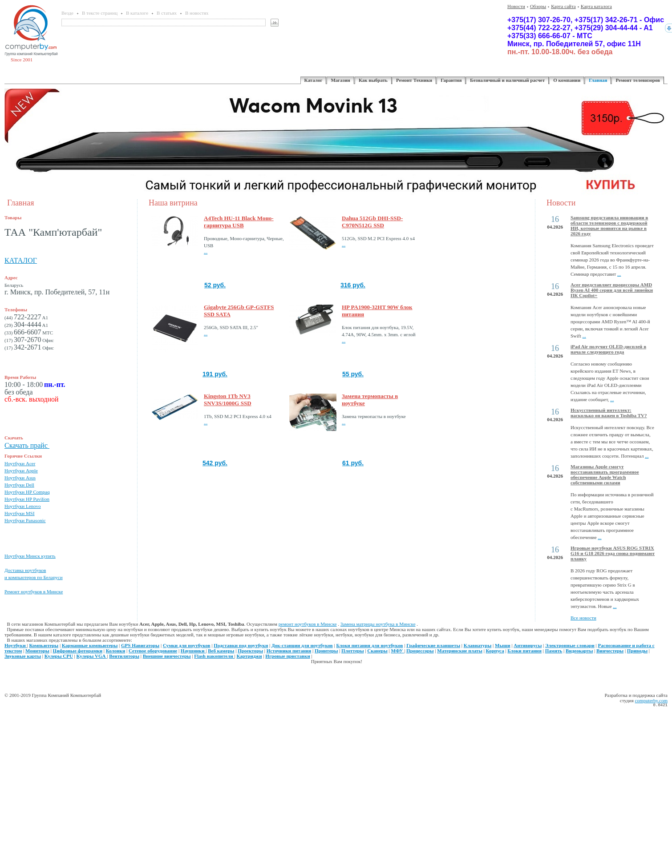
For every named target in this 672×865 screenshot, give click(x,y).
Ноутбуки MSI (19, 513)
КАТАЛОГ (20, 260)
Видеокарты (579, 650)
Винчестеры (609, 650)
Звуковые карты (22, 656)
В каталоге (137, 13)
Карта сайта (563, 6)
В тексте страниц (99, 13)
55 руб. (353, 374)
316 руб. (352, 285)
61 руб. (353, 463)
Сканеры (377, 650)
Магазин (340, 80)
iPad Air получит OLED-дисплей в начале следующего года (608, 349)
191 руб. (214, 374)
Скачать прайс (26, 445)
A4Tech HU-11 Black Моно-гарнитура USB (239, 222)
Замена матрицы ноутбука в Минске (378, 624)
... (205, 251)
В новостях (196, 13)
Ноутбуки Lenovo (22, 506)
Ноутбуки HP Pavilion (26, 499)
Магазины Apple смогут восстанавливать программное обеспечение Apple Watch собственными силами (605, 474)
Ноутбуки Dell (19, 484)
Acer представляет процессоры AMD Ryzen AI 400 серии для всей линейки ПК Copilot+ (612, 290)
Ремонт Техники (414, 80)
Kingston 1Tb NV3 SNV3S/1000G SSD (227, 399)
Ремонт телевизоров (637, 80)
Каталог (313, 80)
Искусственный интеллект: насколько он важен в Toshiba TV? (609, 412)
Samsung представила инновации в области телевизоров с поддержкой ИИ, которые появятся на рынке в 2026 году (609, 225)
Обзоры (538, 6)
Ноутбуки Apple (21, 470)
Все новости (583, 617)
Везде (67, 13)
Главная (598, 80)
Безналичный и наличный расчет (507, 80)
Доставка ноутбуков (25, 570)
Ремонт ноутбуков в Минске (33, 591)
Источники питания (289, 650)
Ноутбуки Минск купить (30, 556)
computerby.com (651, 700)
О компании (566, 80)
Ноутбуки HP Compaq (27, 492)
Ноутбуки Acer (19, 463)
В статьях (167, 13)
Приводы (637, 650)
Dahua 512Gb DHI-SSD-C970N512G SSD (372, 222)
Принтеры (326, 650)
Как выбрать (373, 80)
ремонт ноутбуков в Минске (308, 624)
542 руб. (214, 463)
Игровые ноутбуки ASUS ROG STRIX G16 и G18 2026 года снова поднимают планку (613, 553)
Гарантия (451, 80)
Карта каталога (596, 6)
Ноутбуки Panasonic (25, 520)
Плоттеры (352, 650)
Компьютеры (44, 645)
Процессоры (420, 650)
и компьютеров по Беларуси (33, 577)
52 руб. (215, 285)
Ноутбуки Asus (20, 477)
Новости (516, 6)
